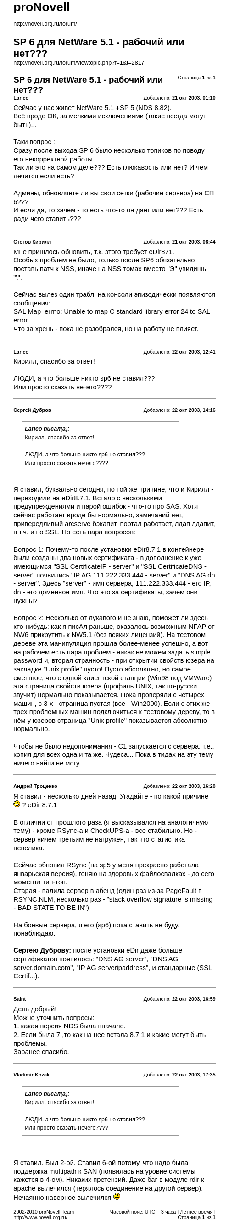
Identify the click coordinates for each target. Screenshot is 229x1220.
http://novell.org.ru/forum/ (45, 24)
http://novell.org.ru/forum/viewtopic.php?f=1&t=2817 (78, 63)
